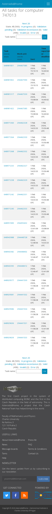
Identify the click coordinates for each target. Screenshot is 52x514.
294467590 (22, 80)
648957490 (9, 223)
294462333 (22, 208)
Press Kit (32, 440)
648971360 (9, 123)
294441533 (22, 337)
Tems (4, 453)
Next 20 (26, 23)
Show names (8, 59)
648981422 (9, 108)
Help (4, 457)
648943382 (9, 251)
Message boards (10, 448)
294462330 (22, 137)
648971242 (9, 194)
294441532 (22, 294)
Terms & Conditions (37, 448)
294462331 (22, 194)
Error (33, 32)
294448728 (22, 237)
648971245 (9, 208)
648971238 (9, 180)
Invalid (23, 32)
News (4, 444)
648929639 (9, 337)
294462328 (22, 123)
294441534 (22, 309)
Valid (45, 29)
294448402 (22, 251)
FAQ (30, 444)
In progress (26, 26)
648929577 (9, 280)
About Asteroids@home (13, 440)
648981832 (9, 80)
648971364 (9, 137)
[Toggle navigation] (48, 3)
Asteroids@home (12, 4)
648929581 (9, 294)
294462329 (22, 180)
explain (44, 59)
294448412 (22, 266)
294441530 (22, 280)
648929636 (9, 323)
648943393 (9, 266)
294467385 (22, 108)
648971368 (9, 151)
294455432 (22, 223)
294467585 (22, 65)
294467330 (22, 94)
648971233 (9, 165)
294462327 (22, 165)
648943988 (9, 237)
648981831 (9, 65)
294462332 (22, 151)
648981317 (9, 94)
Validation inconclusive (27, 29)
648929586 (9, 309)
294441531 (22, 323)
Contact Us (33, 453)
